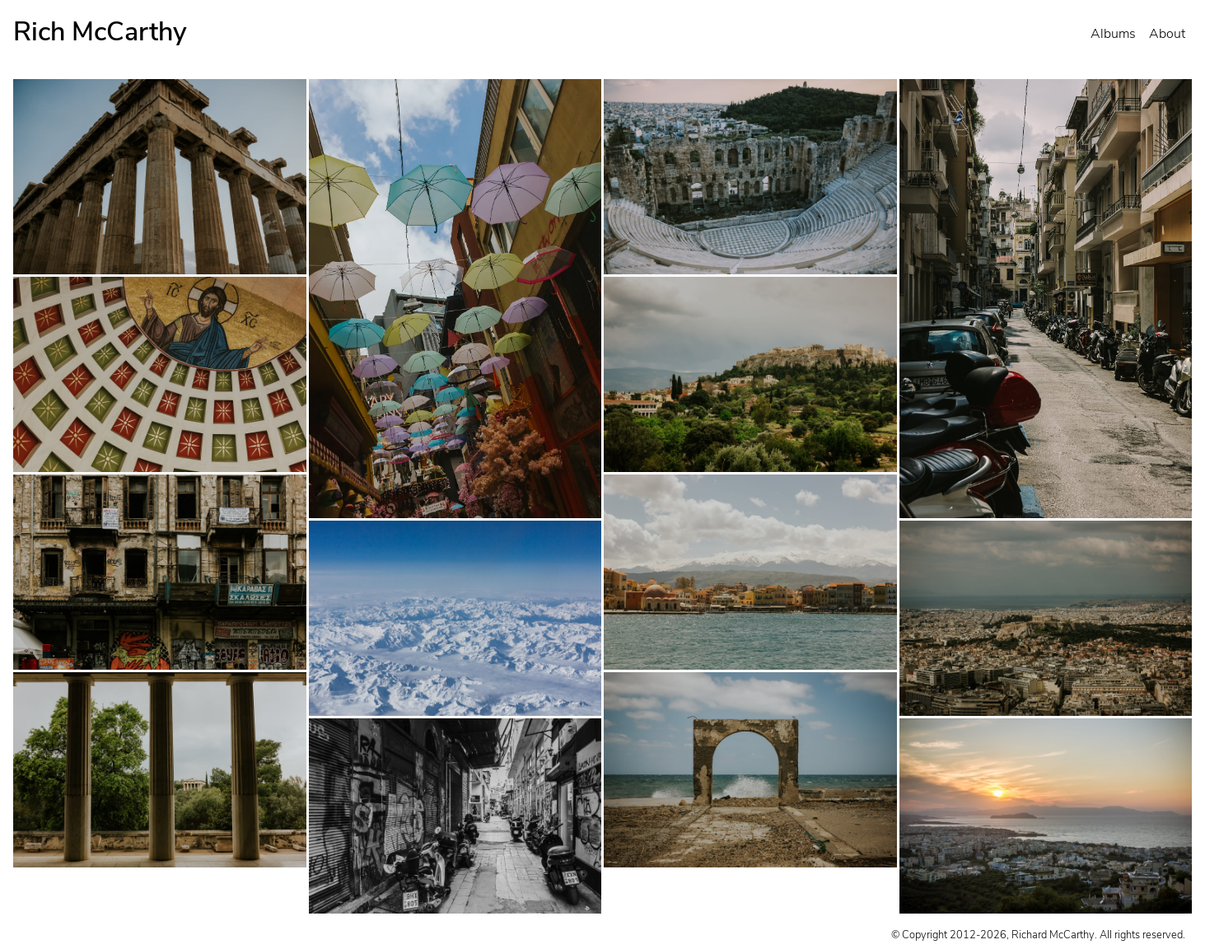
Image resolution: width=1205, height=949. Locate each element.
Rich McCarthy (100, 31)
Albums (1113, 34)
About (1167, 34)
